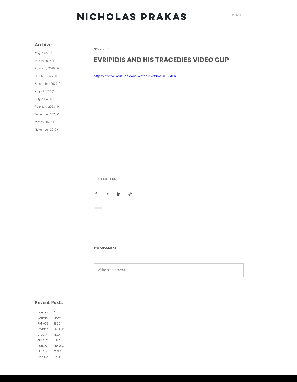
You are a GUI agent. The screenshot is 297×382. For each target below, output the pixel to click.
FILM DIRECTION (105, 179)
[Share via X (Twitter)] (107, 194)
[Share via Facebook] (96, 194)
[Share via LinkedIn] (118, 194)
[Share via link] (130, 194)
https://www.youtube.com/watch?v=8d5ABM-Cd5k (135, 76)
